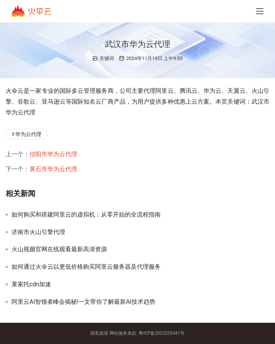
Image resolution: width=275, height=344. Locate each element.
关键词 (106, 58)
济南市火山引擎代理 (38, 232)
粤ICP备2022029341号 (161, 333)
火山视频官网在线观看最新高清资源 (59, 249)
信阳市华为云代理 (53, 154)
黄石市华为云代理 (53, 169)
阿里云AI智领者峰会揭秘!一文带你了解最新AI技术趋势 (83, 302)
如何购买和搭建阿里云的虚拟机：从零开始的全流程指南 (86, 214)
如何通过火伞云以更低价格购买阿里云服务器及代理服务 (86, 266)
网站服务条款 (123, 333)
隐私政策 (99, 333)
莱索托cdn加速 (31, 284)
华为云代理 (28, 134)
